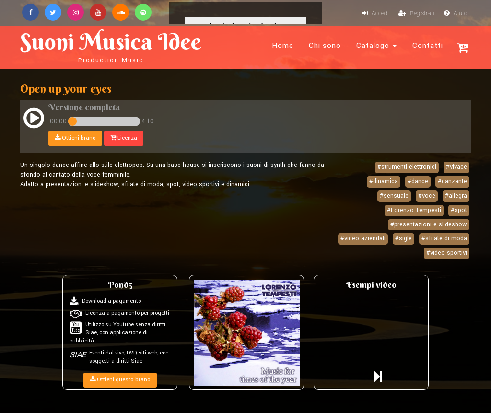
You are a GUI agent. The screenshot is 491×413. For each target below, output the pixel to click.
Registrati (416, 13)
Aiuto (455, 13)
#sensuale (394, 195)
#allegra (456, 195)
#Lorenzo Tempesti (414, 210)
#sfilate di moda (444, 238)
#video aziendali (363, 238)
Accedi (375, 13)
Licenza (123, 138)
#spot (459, 210)
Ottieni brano (75, 138)
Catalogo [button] (376, 45)
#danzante (452, 181)
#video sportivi (446, 252)
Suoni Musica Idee (110, 46)
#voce (426, 195)
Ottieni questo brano (120, 380)
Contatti (427, 45)
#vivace (456, 167)
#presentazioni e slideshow (428, 224)
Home (282, 45)
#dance (418, 181)
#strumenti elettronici (406, 167)
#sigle (403, 238)
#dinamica (383, 181)
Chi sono (325, 45)
